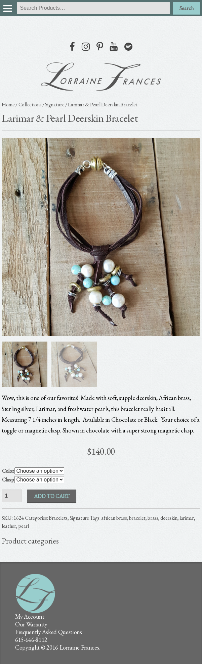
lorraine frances (101, 76)
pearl (23, 525)
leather (9, 525)
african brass (114, 517)
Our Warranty (31, 624)
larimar (186, 517)
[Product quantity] (12, 496)
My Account (29, 616)
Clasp (8, 479)
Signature (54, 104)
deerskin (168, 517)
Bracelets (58, 517)
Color (8, 470)
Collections (29, 104)
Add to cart (52, 496)
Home (8, 104)
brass (153, 517)
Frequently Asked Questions (48, 632)
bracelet (137, 517)
